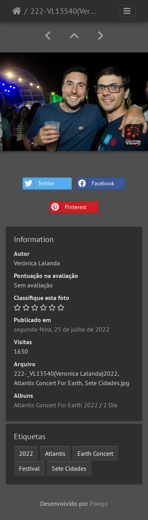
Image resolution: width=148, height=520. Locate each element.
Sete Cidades (69, 468)
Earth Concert (95, 453)
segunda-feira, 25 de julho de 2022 (61, 329)
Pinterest (68, 207)
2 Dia (110, 405)
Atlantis (55, 453)
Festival (29, 468)
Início (16, 11)
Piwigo (99, 503)
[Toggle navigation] (127, 11)
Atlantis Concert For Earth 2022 (56, 405)
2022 (26, 453)
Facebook (95, 183)
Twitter (38, 183)
